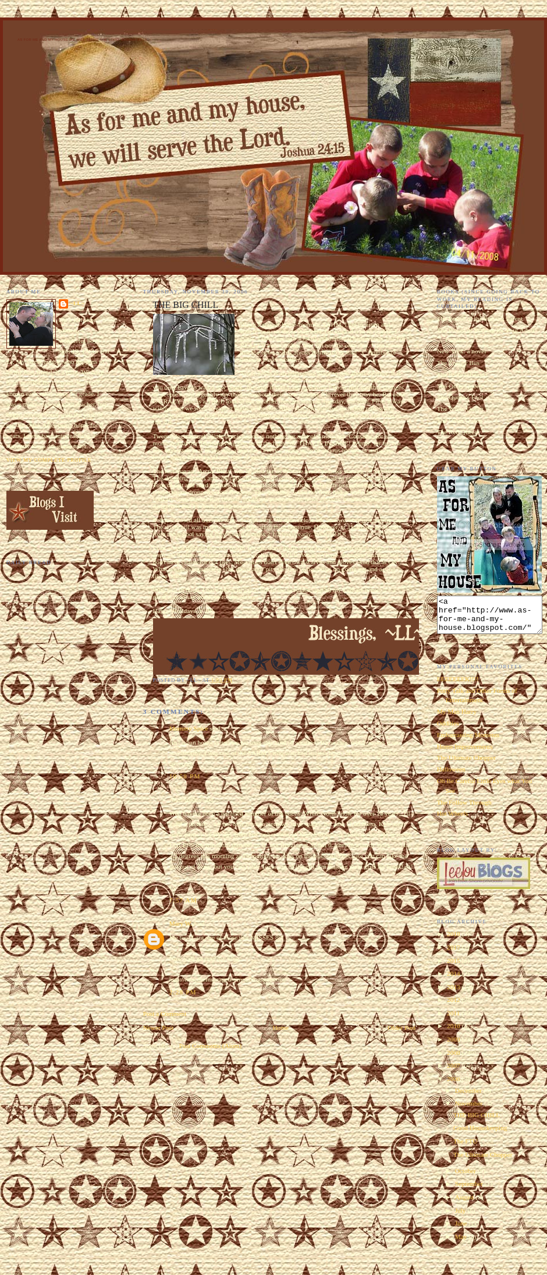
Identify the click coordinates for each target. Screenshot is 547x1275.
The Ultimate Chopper (466, 764)
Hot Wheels (452, 820)
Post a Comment (165, 1013)
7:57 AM (183, 900)
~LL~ (77, 303)
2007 (454, 1072)
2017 (454, 954)
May (462, 1243)
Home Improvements (465, 753)
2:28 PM (183, 992)
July (461, 1217)
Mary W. (181, 923)
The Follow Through (464, 809)
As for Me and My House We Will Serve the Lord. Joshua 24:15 (82, 39)
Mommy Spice (188, 728)
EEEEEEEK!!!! (458, 685)
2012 (454, 1006)
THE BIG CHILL (476, 1121)
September (470, 1190)
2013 (454, 993)
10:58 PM (185, 776)
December (469, 1097)
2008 (454, 1059)
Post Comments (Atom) (210, 1045)
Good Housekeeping (480, 1134)
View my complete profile (49, 460)
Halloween (451, 776)
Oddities (448, 730)
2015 (454, 967)
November (470, 1110)
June (462, 1230)
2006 (454, 1085)
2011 (454, 1020)
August (465, 1203)
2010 (454, 1032)
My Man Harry (457, 718)
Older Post (401, 1027)
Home (280, 1027)
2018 (454, 940)
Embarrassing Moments (468, 741)
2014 (454, 980)
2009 (454, 1046)
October (466, 1177)
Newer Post (158, 1027)
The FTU (465, 1148)
